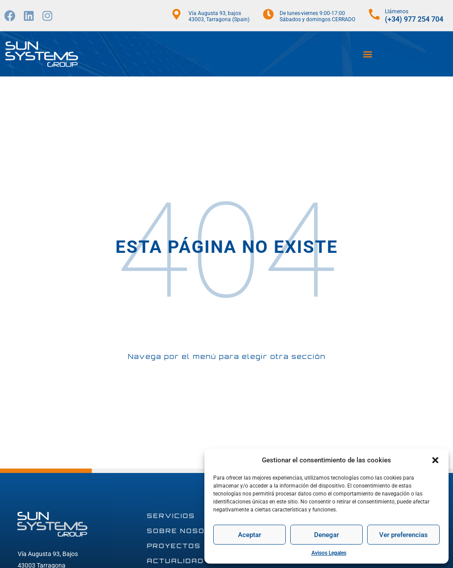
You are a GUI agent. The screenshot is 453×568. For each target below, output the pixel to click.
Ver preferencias (403, 535)
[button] (435, 460)
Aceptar (249, 535)
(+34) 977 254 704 (414, 19)
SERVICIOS (171, 515)
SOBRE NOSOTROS (188, 530)
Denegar (326, 535)
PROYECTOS (174, 545)
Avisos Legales (328, 553)
